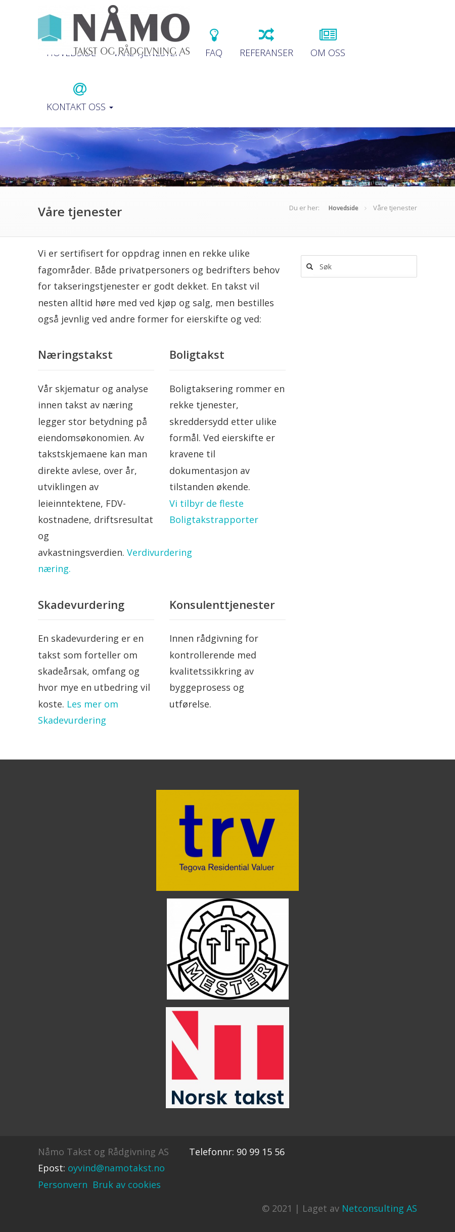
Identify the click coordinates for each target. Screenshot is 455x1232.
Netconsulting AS (379, 1208)
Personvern (62, 1184)
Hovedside (343, 208)
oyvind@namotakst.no (116, 1168)
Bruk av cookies (127, 1184)
